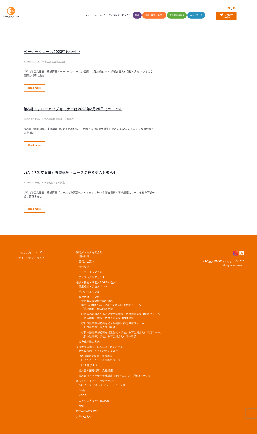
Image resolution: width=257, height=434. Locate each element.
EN (235, 8)
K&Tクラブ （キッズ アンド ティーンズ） (103, 383)
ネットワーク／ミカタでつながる (95, 379)
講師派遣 (84, 255)
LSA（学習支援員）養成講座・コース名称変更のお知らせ (70, 172)
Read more (33, 88)
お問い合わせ (84, 415)
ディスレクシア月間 (90, 270)
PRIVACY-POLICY (87, 410)
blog (81, 404)
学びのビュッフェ (89, 290)
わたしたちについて (30, 251)
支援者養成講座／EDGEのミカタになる (99, 345)
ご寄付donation (226, 16)
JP (229, 8)
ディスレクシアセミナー (93, 276)
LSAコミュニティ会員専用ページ (100, 358)
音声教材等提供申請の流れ (97, 299)
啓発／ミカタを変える (89, 251)
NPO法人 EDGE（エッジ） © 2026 (223, 260)
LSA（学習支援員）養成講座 (95, 354)
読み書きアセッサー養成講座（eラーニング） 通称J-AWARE (114, 374)
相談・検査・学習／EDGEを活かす (97, 281)
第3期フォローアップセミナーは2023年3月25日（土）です (73, 109)
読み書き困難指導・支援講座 (59, 118)
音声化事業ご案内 (89, 340)
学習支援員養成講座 (55, 61)
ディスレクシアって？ (31, 256)
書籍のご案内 (86, 260)
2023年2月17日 (31, 118)
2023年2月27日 (32, 61)
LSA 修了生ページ (92, 364)
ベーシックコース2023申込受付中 (52, 52)
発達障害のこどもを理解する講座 (98, 349)
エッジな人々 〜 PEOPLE (94, 399)
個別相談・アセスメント (93, 285)
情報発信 (84, 265)
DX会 (82, 389)
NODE (82, 394)
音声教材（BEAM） (90, 295)
